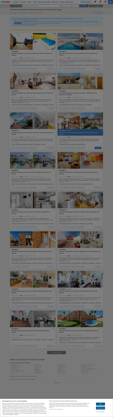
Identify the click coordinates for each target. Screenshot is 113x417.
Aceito (100, 404)
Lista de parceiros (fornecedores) (56, 409)
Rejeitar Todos (100, 408)
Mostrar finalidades (100, 411)
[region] (56, 408)
